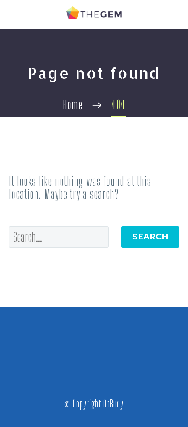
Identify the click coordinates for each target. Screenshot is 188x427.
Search (150, 237)
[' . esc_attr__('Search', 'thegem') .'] (59, 237)
